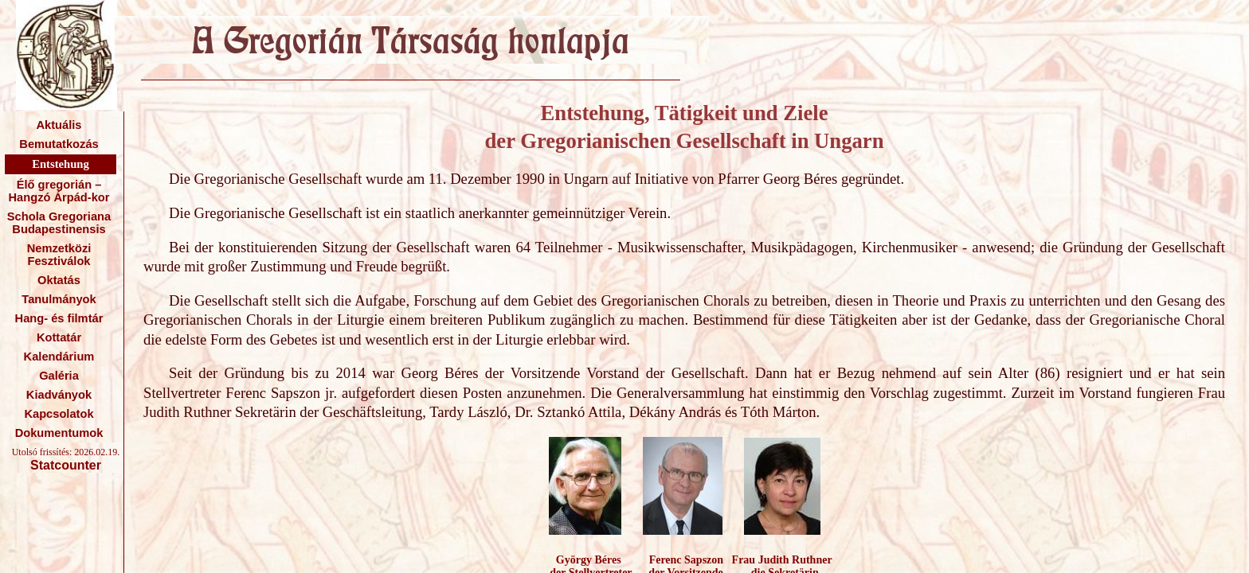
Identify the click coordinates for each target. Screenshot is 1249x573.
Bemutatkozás (58, 144)
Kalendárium (59, 356)
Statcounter (65, 465)
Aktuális (58, 125)
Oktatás (58, 280)
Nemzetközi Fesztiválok (59, 254)
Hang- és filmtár (59, 318)
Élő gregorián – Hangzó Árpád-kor (58, 191)
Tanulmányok (59, 299)
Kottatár (59, 337)
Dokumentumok (59, 433)
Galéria (59, 375)
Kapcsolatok (58, 413)
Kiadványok (59, 394)
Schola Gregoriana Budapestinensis (59, 223)
